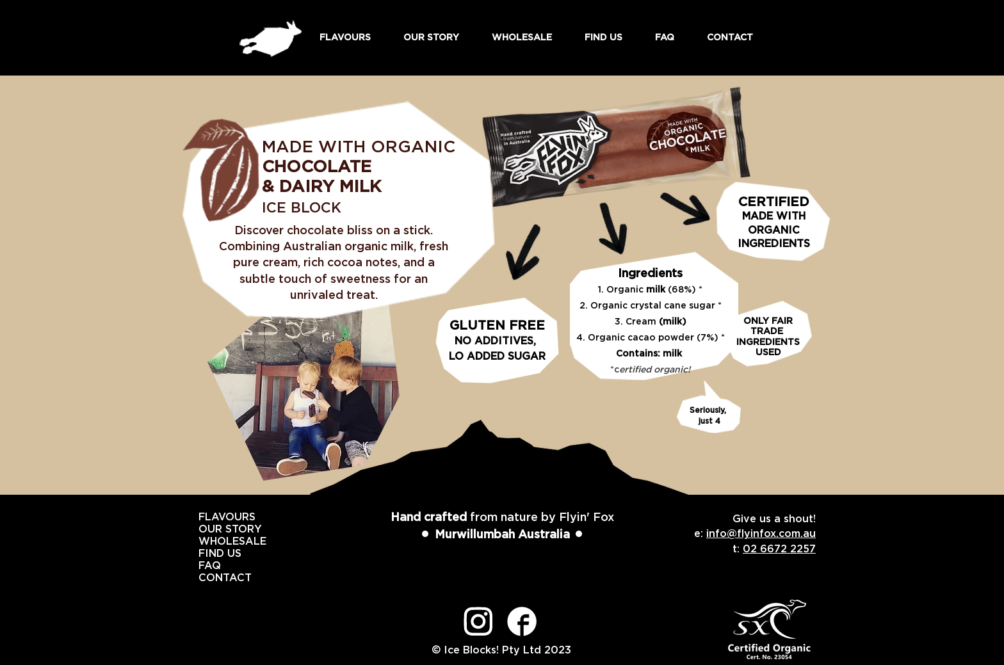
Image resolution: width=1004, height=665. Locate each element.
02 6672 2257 (779, 549)
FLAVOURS (212, 517)
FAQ (209, 566)
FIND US (212, 554)
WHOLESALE (212, 541)
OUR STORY (212, 529)
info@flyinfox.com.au (761, 534)
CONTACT (212, 578)
